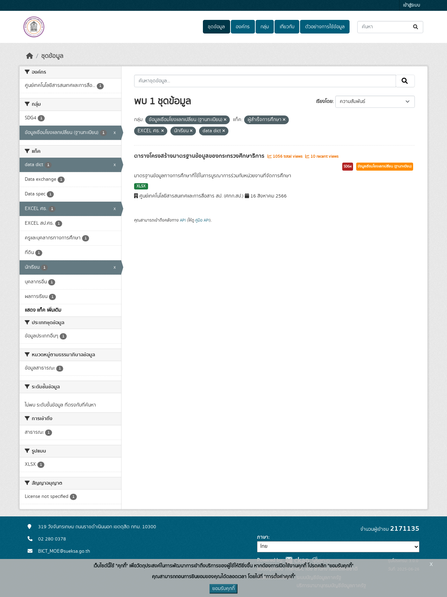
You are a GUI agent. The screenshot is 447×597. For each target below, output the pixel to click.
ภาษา (262, 537)
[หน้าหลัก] (29, 56)
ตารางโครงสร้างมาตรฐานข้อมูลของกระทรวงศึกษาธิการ (200, 156)
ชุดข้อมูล (216, 26)
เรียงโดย (324, 101)
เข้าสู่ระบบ (411, 5)
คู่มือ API (202, 220)
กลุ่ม (265, 26)
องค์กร (243, 26)
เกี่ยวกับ (287, 26)
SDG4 (348, 166)
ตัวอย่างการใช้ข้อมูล (325, 26)
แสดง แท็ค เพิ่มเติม (43, 310)
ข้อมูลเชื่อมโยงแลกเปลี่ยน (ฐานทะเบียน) (385, 166)
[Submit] (416, 27)
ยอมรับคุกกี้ (223, 588)
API (183, 220)
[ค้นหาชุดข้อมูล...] (390, 27)
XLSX (141, 186)
